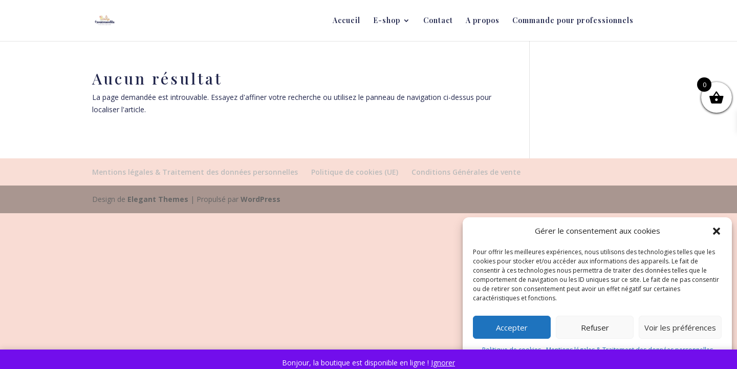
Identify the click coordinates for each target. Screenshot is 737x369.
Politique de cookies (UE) (354, 172)
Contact (438, 21)
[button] (716, 231)
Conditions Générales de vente (466, 172)
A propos (483, 21)
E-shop (386, 21)
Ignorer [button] (443, 362)
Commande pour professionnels (573, 21)
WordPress (260, 199)
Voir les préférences (680, 327)
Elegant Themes (157, 199)
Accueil (346, 21)
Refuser (595, 327)
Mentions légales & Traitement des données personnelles (195, 172)
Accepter (512, 327)
